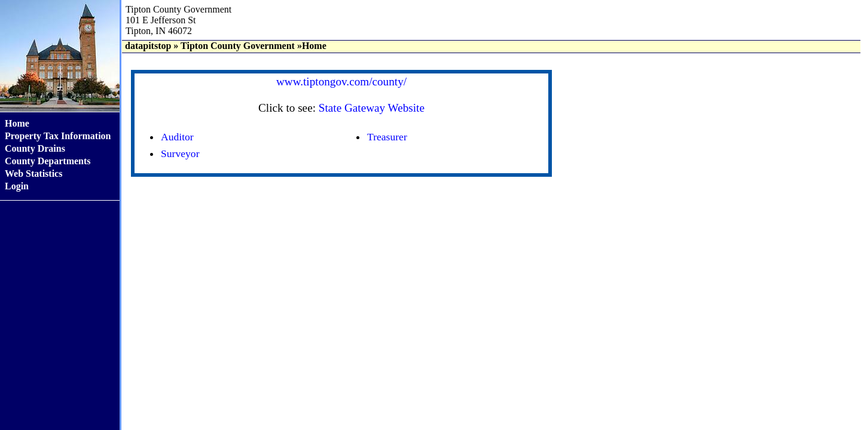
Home (17, 123)
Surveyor (180, 153)
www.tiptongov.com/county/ (341, 81)
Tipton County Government (238, 46)
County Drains (35, 148)
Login (17, 186)
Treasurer (387, 137)
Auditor (177, 137)
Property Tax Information (58, 136)
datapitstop (148, 46)
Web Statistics (33, 173)
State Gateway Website (372, 108)
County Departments (48, 161)
